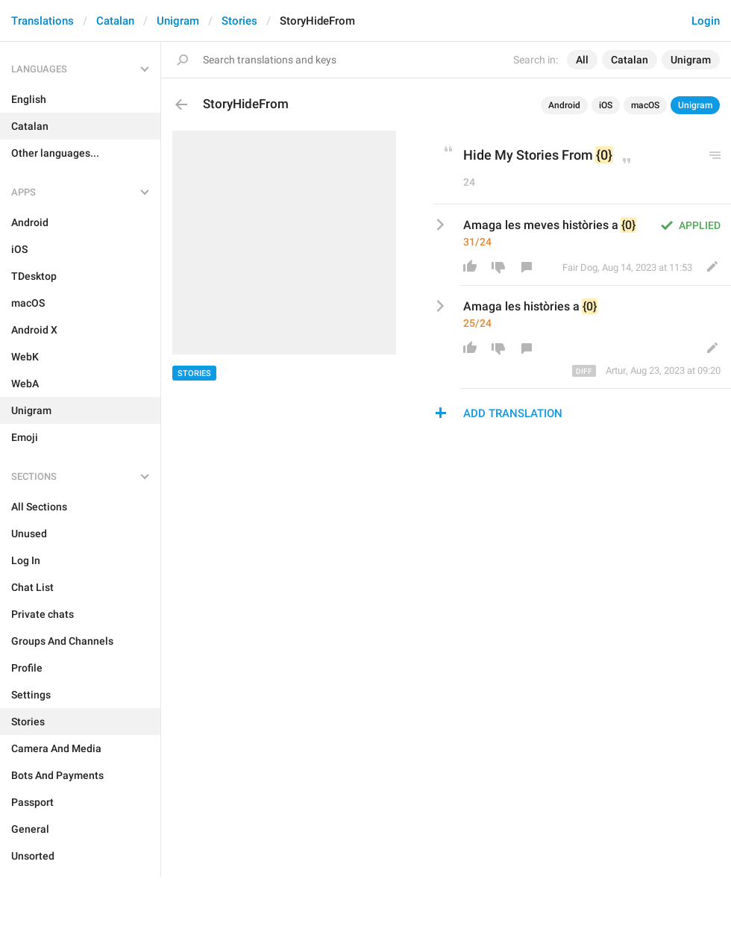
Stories (239, 21)
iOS (605, 105)
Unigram (178, 21)
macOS (645, 105)
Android (564, 105)
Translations (42, 21)
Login (705, 21)
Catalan (115, 21)
